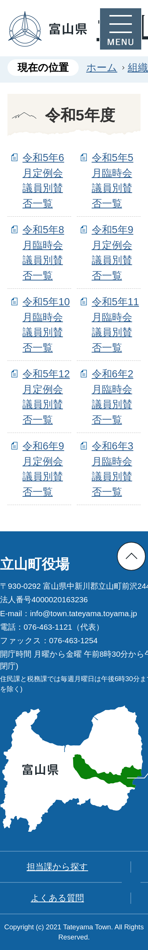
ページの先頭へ (131, 556)
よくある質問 (57, 898)
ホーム (101, 67)
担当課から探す (57, 867)
